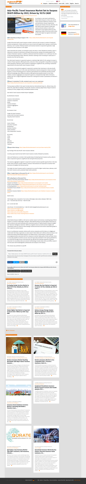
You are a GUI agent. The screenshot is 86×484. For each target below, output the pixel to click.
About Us (77, 3)
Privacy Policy (46, 480)
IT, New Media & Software (17, 306)
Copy (55, 253)
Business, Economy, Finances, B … (18, 356)
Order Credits (61, 3)
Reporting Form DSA (69, 480)
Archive (67, 3)
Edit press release (26, 271)
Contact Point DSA (61, 480)
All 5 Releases (10, 330)
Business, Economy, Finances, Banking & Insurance (27, 15)
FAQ (38, 480)
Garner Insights (38, 447)
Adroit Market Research (39, 384)
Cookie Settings (77, 480)
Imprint (52, 1)
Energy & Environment (16, 446)
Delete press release (13, 271)
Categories (45, 3)
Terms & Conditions (53, 480)
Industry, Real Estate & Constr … (18, 282)
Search (75, 1)
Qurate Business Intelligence (12, 402)
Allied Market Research (19, 16)
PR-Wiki (47, 1)
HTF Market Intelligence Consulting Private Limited (17, 357)
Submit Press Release (53, 3)
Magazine (72, 3)
